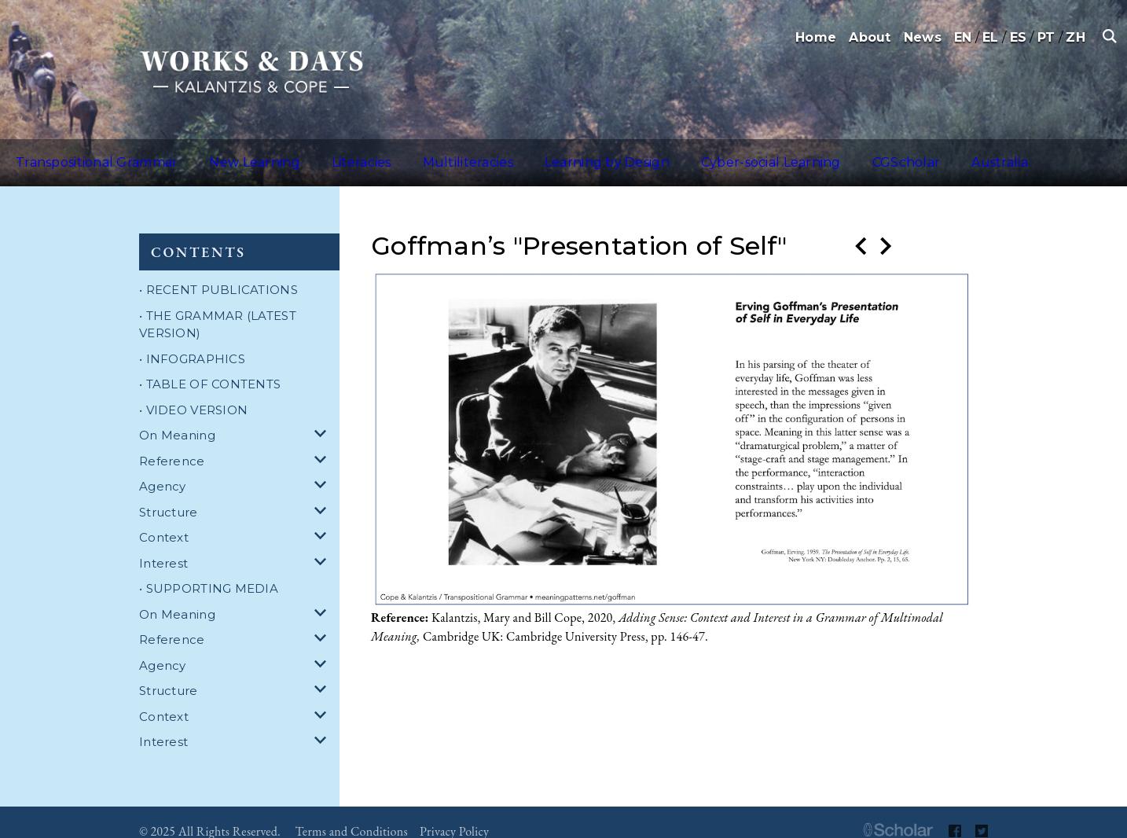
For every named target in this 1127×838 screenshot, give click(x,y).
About (869, 37)
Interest (163, 544)
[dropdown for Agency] (323, 468)
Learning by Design (522, 152)
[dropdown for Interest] (323, 545)
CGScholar (783, 152)
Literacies (313, 152)
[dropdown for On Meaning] (323, 417)
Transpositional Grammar (86, 152)
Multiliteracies (402, 152)
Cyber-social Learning (667, 152)
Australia (857, 152)
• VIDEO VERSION (193, 391)
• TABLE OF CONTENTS (210, 365)
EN (963, 37)
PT (1046, 37)
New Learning (223, 152)
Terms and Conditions (352, 812)
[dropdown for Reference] (323, 443)
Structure (168, 493)
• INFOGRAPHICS (192, 340)
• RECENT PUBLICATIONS (218, 270)
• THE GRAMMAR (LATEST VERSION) (217, 305)
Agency (162, 467)
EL (990, 37)
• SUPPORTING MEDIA (208, 569)
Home (815, 37)
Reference (172, 442)
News (923, 37)
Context (164, 518)
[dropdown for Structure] (323, 494)
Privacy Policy (454, 812)
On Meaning (177, 416)
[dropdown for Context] (323, 519)
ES (1018, 37)
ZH (1075, 37)
